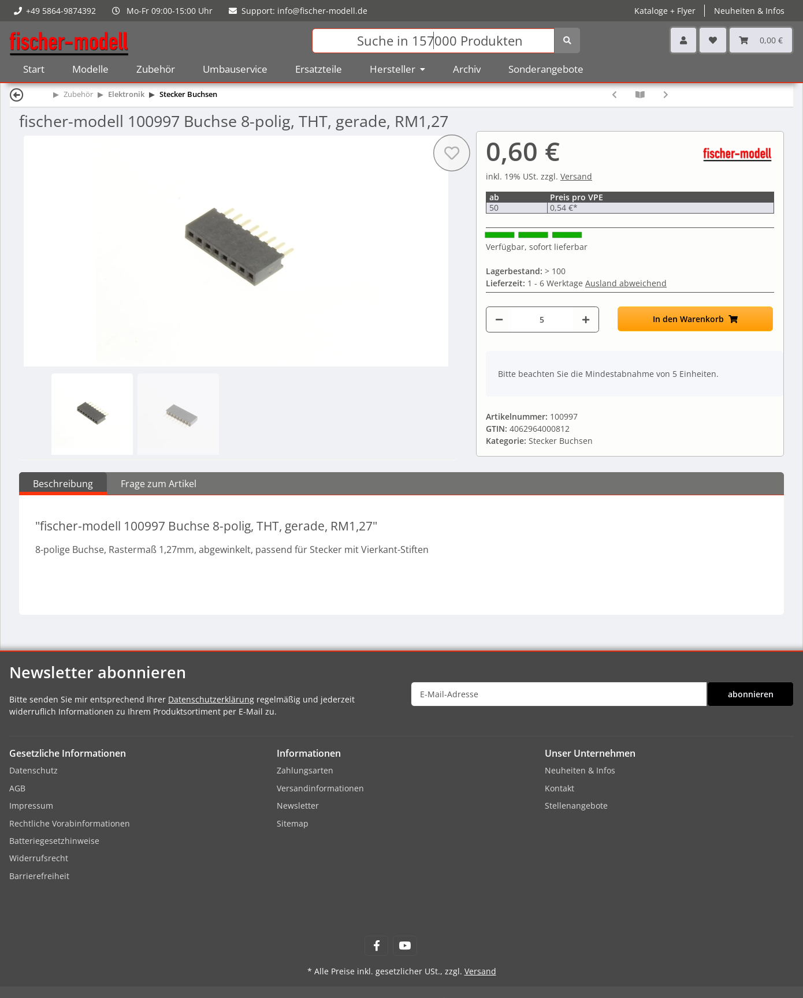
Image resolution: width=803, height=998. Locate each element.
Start (33, 69)
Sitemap (292, 823)
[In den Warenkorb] (695, 318)
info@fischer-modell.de (322, 10)
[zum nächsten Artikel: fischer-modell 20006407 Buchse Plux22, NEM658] (666, 94)
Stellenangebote (576, 805)
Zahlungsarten (305, 770)
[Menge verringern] (499, 319)
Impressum (31, 805)
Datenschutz (33, 770)
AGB (17, 788)
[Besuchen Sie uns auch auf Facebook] (376, 946)
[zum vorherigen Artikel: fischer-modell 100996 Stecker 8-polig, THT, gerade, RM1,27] (614, 94)
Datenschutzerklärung (211, 699)
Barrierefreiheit (39, 875)
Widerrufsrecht (38, 858)
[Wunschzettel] (713, 40)
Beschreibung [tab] (63, 483)
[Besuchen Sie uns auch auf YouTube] (405, 946)
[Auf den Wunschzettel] (451, 152)
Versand (576, 176)
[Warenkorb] (761, 40)
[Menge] (542, 319)
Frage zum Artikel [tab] (158, 483)
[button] (683, 40)
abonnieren (751, 694)
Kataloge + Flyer (665, 10)
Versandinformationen (320, 788)
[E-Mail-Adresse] (559, 694)
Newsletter (298, 805)
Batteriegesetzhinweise (54, 840)
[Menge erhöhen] (585, 319)
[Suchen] (433, 40)
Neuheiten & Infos (749, 10)
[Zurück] (17, 94)
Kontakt (559, 788)
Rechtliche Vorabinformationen (69, 823)
